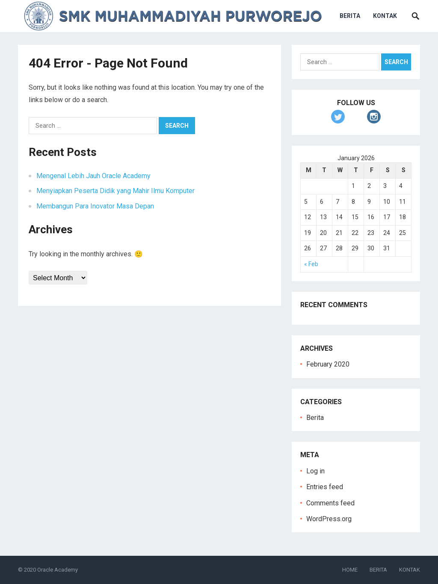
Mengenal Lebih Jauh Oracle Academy (93, 176)
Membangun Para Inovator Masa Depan (95, 206)
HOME (350, 569)
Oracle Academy (57, 569)
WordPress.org (329, 519)
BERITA (350, 15)
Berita (315, 418)
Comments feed (330, 503)
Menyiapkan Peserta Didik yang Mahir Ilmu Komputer (115, 191)
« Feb (311, 264)
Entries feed (324, 487)
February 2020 (327, 364)
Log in (315, 471)
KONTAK (385, 15)
